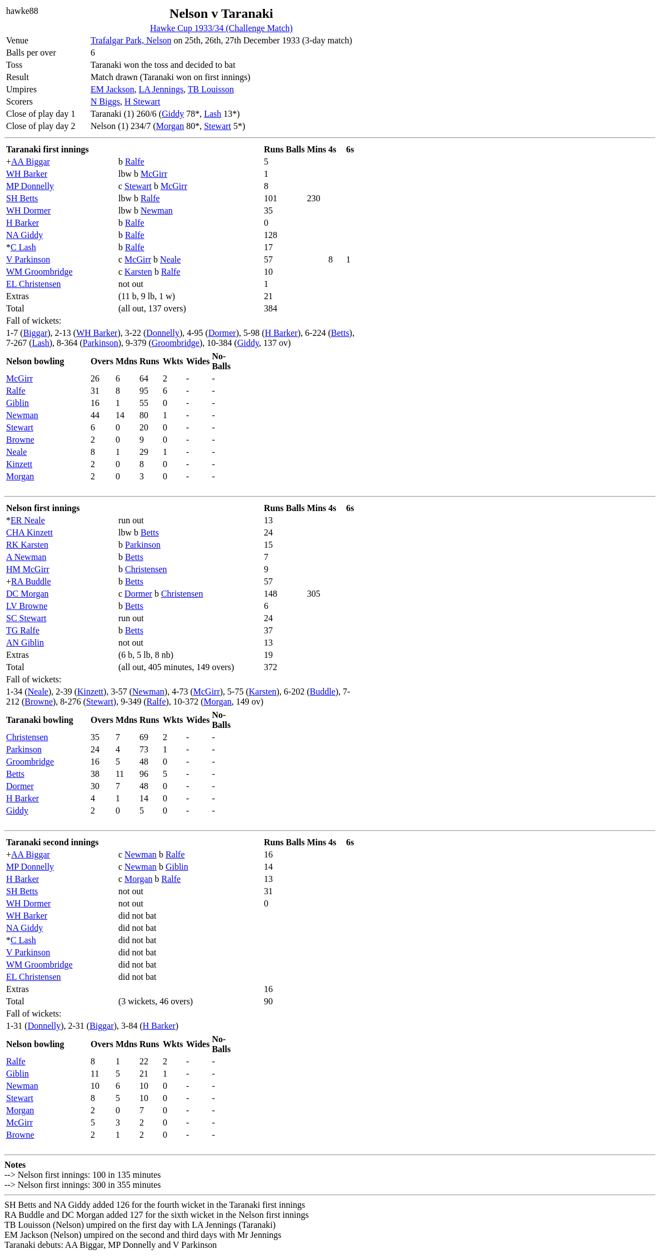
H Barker (22, 222)
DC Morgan (27, 593)
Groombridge (175, 343)
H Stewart (142, 101)
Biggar (35, 333)
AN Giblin (25, 642)
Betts (340, 333)
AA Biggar (30, 161)
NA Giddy (24, 235)
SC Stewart (26, 618)
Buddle (323, 691)
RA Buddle (31, 581)
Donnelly (162, 333)
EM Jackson (112, 89)
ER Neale (28, 520)
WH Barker (26, 174)
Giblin (17, 403)
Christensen (146, 569)
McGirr (154, 174)
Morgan (170, 126)
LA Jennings (161, 89)
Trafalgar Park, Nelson (131, 40)
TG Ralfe (22, 630)
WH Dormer (28, 210)
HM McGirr (27, 569)
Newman (157, 210)
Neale (170, 259)
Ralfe (134, 161)
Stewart (217, 126)
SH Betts (22, 198)
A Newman (26, 557)
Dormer (222, 333)
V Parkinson (28, 259)
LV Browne (26, 606)
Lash (212, 113)
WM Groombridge (39, 271)
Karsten (138, 271)
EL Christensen (33, 284)
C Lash (23, 247)
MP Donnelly (30, 186)
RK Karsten (27, 544)
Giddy (173, 113)
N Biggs (105, 101)
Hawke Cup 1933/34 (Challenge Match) (221, 28)
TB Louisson (211, 89)
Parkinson (100, 343)
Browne (20, 439)
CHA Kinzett (29, 532)
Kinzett (19, 464)
